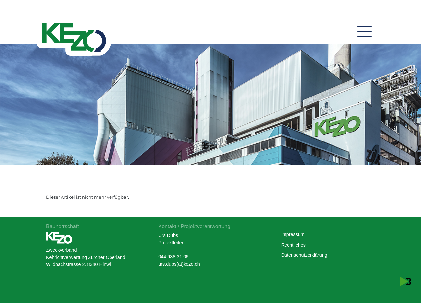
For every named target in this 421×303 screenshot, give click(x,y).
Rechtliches (293, 245)
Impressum (293, 234)
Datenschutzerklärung (304, 255)
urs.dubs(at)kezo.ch (179, 264)
